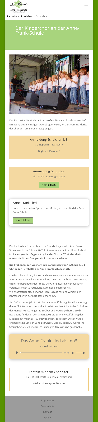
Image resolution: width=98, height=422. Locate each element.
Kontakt (47, 411)
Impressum (47, 400)
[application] (49, 352)
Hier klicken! (49, 184)
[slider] (41, 352)
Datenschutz (47, 406)
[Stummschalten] (72, 353)
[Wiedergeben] (16, 352)
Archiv (47, 417)
